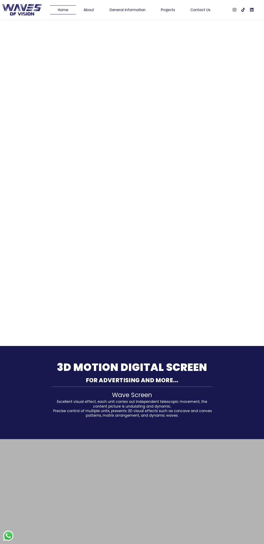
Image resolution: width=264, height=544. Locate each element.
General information (127, 9)
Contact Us (200, 9)
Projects (168, 9)
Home (63, 9)
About (89, 9)
